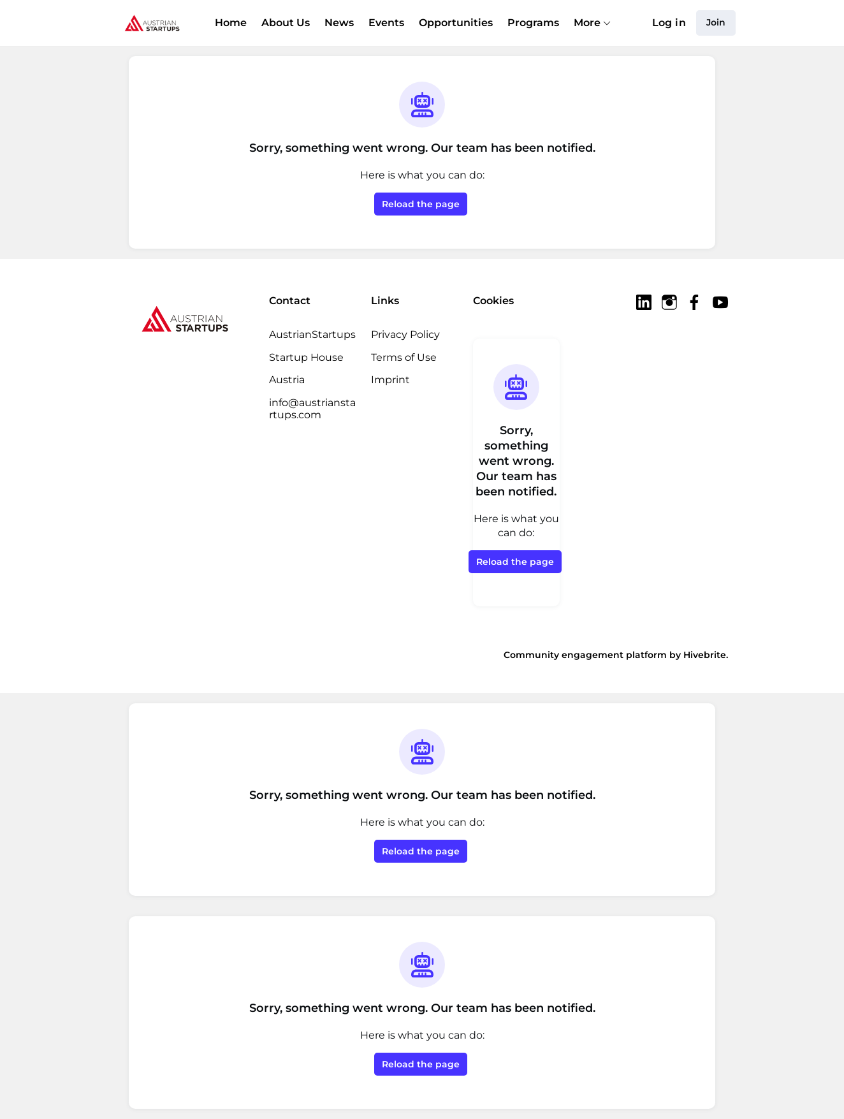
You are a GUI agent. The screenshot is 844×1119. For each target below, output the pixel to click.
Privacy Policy (405, 334)
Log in (669, 23)
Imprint (390, 380)
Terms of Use (404, 357)
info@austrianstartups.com (312, 409)
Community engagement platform (585, 655)
